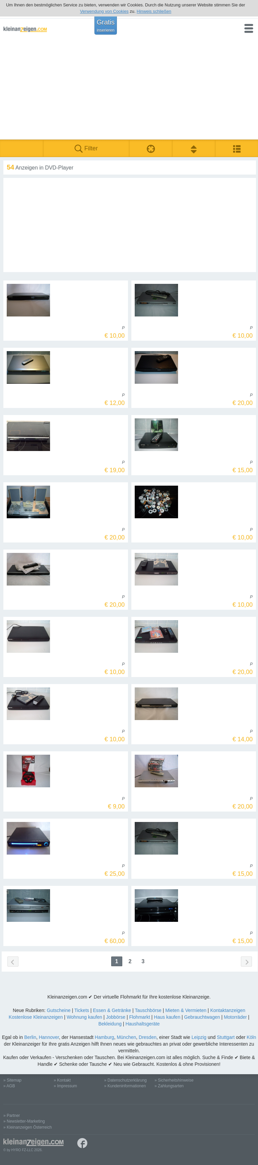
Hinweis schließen (154, 11)
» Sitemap (12, 1080)
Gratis (106, 25)
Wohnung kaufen (84, 1017)
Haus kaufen (167, 1017)
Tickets (81, 1010)
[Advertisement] (129, 89)
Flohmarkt (139, 1017)
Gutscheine (59, 1010)
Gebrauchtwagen (202, 1017)
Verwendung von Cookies (104, 11)
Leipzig (198, 1037)
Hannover (49, 1037)
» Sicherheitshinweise (174, 1080)
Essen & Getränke (112, 1010)
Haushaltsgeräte (142, 1023)
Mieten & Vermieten (185, 1010)
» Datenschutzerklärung (125, 1080)
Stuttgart (226, 1037)
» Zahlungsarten (169, 1086)
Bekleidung (110, 1023)
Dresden (148, 1037)
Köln (251, 1037)
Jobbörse (115, 1017)
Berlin (30, 1037)
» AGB (9, 1086)
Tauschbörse (148, 1010)
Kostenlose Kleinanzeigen (36, 1017)
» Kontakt (62, 1080)
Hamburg (104, 1037)
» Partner (11, 1115)
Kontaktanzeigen (227, 1010)
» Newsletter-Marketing (24, 1121)
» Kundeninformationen (125, 1086)
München (126, 1037)
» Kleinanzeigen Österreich (27, 1127)
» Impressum (65, 1086)
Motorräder (235, 1017)
